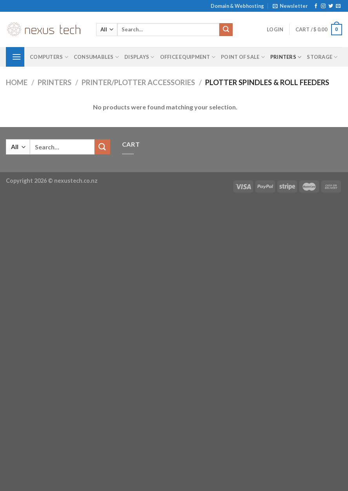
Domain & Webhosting (237, 6)
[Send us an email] (338, 6)
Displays (139, 57)
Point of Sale (243, 57)
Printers (286, 57)
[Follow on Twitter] (330, 6)
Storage (322, 57)
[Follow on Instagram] (323, 6)
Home (16, 82)
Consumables (96, 57)
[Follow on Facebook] (315, 6)
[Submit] (226, 29)
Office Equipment (188, 57)
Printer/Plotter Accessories (138, 82)
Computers (49, 57)
